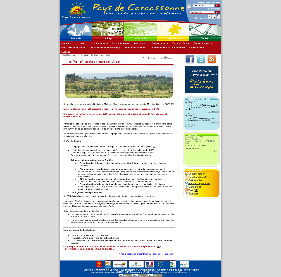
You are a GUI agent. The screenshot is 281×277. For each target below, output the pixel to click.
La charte (80, 43)
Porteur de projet (120, 43)
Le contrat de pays (99, 43)
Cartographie (194, 180)
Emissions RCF (196, 47)
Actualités (75, 38)
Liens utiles (193, 187)
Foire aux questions (197, 183)
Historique (66, 43)
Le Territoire (140, 38)
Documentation (195, 173)
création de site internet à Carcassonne (174, 272)
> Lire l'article (213, 111)
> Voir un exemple (213, 9)
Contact (205, 38)
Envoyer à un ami (152, 58)
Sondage (191, 193)
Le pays (84, 55)
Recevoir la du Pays (209, 2)
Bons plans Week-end (135, 47)
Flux (191, 190)
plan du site (175, 269)
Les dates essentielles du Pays (105, 47)
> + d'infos (215, 151)
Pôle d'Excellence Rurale (73, 47)
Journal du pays (160, 43)
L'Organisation (173, 38)
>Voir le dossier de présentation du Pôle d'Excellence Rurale (147, 254)
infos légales (191, 269)
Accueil (76, 55)
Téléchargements (196, 177)
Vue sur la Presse (181, 43)
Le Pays (108, 38)
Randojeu (65, 52)
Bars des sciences (203, 43)
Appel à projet (140, 43)
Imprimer (169, 58)
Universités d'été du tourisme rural (168, 47)
